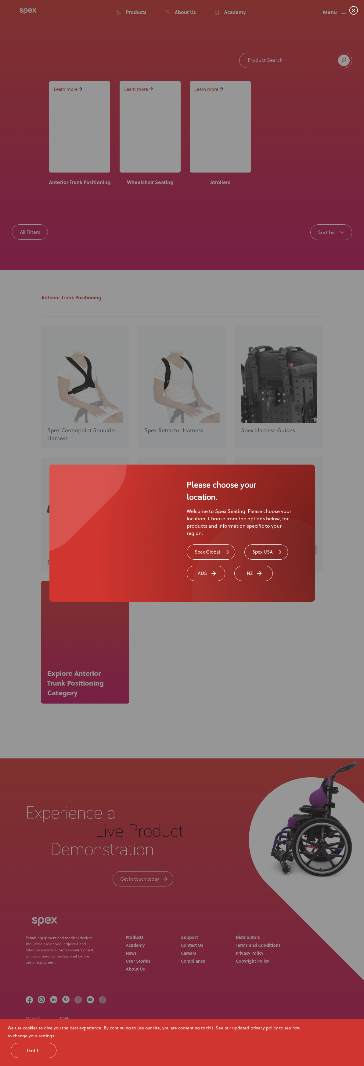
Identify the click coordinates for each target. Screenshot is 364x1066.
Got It (33, 1050)
